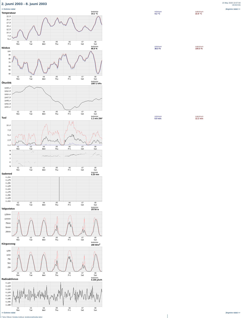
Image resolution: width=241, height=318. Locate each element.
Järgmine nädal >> (232, 9)
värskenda (236, 5)
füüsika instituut (18, 317)
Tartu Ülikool (7, 317)
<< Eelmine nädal (8, 9)
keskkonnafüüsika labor (34, 317)
